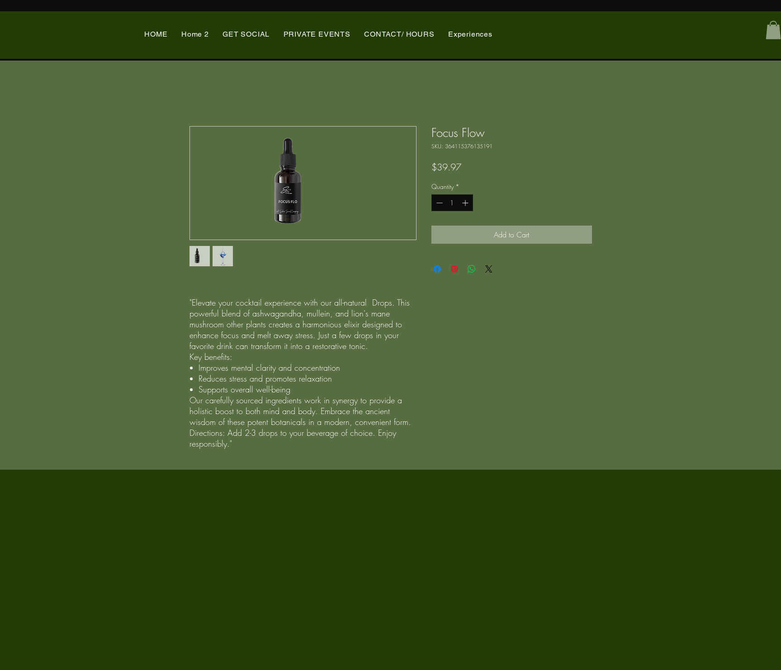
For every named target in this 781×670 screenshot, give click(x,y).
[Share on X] (488, 269)
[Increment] (466, 203)
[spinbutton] (452, 203)
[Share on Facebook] (437, 269)
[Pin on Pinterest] (454, 269)
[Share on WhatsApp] (471, 269)
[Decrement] (438, 203)
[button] (773, 30)
